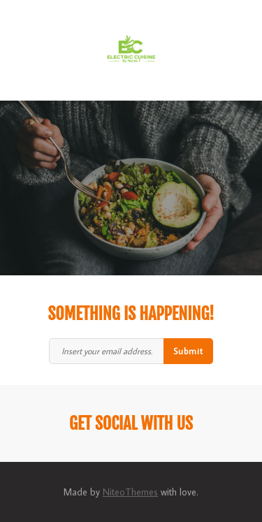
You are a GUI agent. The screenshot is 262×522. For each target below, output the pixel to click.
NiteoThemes (130, 492)
